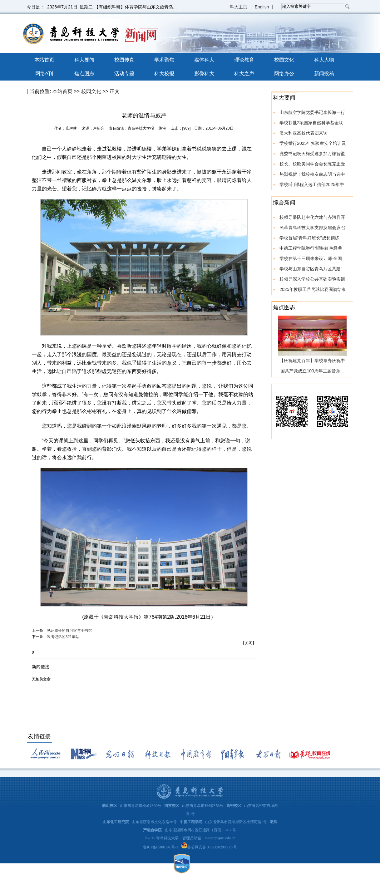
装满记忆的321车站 (63, 637)
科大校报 (164, 73)
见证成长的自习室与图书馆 (69, 630)
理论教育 (244, 59)
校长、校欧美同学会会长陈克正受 (312, 163)
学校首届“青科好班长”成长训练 (309, 237)
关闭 (248, 643)
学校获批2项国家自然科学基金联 (311, 122)
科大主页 (238, 6)
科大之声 (244, 73)
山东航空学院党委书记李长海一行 (312, 112)
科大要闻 (84, 59)
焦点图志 (84, 73)
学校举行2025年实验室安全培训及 (312, 143)
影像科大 (204, 73)
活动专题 (124, 73)
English (262, 6)
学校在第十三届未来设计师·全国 (310, 258)
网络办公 (284, 73)
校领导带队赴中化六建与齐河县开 (312, 217)
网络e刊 (44, 73)
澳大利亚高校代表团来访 (303, 132)
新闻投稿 (324, 73)
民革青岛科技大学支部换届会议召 (312, 227)
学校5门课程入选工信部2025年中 (311, 184)
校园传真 (124, 59)
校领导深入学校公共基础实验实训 (312, 279)
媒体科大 (204, 59)
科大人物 (324, 59)
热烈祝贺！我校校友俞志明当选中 (312, 174)
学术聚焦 (164, 59)
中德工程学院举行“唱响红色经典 (310, 248)
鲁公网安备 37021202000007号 (212, 847)
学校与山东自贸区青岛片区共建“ (310, 268)
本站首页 (44, 59)
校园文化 (284, 59)
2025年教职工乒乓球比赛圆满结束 (312, 289)
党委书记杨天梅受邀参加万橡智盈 (312, 153)
